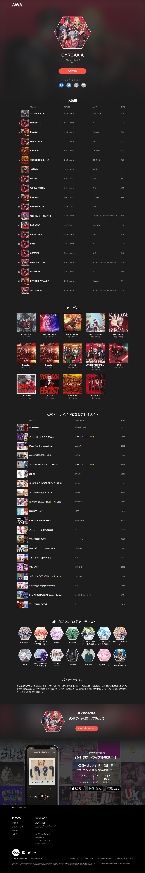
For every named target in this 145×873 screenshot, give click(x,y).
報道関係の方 (39, 837)
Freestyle (34, 132)
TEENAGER (79, 520)
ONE (94, 123)
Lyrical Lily (104, 665)
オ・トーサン (79, 539)
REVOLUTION (36, 234)
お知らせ (15, 830)
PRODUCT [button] (17, 817)
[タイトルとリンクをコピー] (76, 85)
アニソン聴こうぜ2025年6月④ (41, 437)
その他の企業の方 (41, 843)
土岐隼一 (88, 665)
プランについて (17, 827)
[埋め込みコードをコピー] (83, 85)
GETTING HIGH (37, 207)
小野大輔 (72, 665)
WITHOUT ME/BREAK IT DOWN (105, 262)
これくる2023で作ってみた (40, 558)
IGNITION (34, 151)
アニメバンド (34, 567)
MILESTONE (118, 334)
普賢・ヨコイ (79, 567)
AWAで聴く (72, 71)
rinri (25, 665)
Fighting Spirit (49, 334)
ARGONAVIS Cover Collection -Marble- (107, 216)
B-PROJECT (25, 643)
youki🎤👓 (79, 446)
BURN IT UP (35, 272)
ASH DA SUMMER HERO (40, 520)
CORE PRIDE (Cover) (39, 160)
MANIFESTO (35, 123)
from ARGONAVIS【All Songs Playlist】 (45, 595)
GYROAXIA (34, 427)
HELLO (33, 179)
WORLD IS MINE (37, 188)
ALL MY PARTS (37, 113)
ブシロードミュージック (83, 595)
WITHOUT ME (36, 290)
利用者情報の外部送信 (105, 858)
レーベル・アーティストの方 (43, 840)
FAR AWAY (35, 225)
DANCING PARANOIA (39, 281)
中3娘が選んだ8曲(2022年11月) (42, 586)
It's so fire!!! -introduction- (40, 446)
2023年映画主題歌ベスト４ (40, 455)
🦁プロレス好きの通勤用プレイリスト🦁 (45, 483)
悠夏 (76, 558)
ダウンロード (16, 823)
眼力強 (77, 455)
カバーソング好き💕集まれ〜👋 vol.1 (45, 576)
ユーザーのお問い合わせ (43, 834)
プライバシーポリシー (86, 858)
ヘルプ (14, 834)
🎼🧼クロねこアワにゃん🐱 (85, 437)
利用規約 (72, 858)
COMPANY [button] (41, 817)
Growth (72, 643)
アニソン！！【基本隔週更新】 (41, 530)
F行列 (77, 511)
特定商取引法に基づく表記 (124, 858)
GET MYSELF (36, 141)
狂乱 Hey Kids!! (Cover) (40, 216)
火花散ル (34, 169)
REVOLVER (97, 113)
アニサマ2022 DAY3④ (38, 604)
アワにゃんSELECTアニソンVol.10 (43, 465)
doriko (57, 643)
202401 (32, 474)
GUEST (78, 474)
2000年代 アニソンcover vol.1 (42, 548)
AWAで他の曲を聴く (86, 728)
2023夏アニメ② (35, 511)
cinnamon (78, 502)
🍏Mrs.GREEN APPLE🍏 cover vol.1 (45, 502)
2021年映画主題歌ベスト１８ (40, 493)
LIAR (32, 244)
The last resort (95, 334)
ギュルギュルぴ (80, 427)
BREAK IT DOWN (38, 262)
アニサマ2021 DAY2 (37, 539)
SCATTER (34, 253)
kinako (77, 483)
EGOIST (49, 396)
